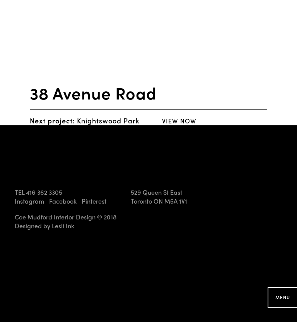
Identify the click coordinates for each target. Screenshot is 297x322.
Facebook (63, 201)
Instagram (29, 201)
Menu (282, 297)
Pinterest (94, 201)
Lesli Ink (63, 225)
